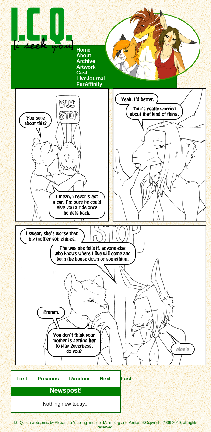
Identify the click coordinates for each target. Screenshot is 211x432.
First (21, 378)
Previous (48, 378)
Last (126, 378)
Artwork (85, 67)
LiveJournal (90, 78)
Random (79, 378)
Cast (82, 72)
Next (105, 378)
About (83, 55)
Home (83, 50)
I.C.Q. (42, 30)
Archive (85, 61)
